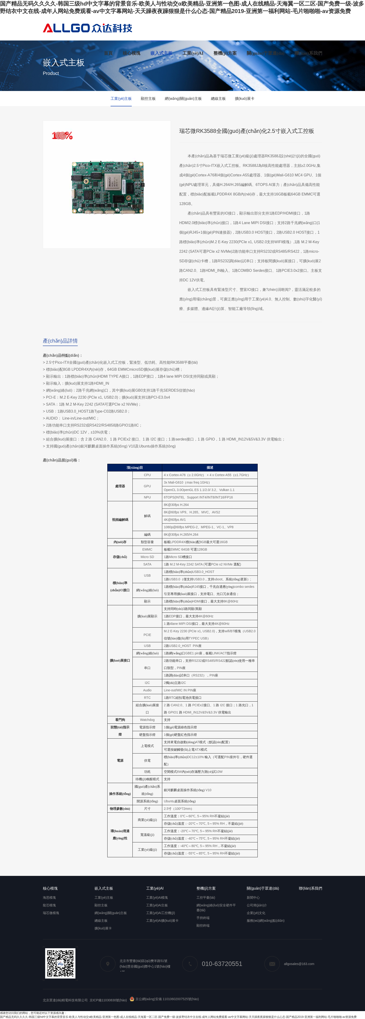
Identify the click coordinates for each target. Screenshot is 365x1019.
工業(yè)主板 (120, 99)
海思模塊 (49, 897)
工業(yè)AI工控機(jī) (160, 913)
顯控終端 (203, 925)
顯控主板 (147, 99)
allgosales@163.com (289, 964)
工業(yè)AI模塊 (157, 897)
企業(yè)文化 (256, 913)
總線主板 (218, 99)
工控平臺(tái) (205, 897)
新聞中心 (253, 897)
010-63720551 (212, 964)
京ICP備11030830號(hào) (108, 1000)
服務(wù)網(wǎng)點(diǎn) (265, 920)
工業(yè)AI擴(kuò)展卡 (162, 920)
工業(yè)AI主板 (157, 905)
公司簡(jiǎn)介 (257, 905)
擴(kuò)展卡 (245, 99)
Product (51, 73)
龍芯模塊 (49, 905)
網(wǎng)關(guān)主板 (183, 99)
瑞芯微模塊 (51, 913)
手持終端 (203, 918)
